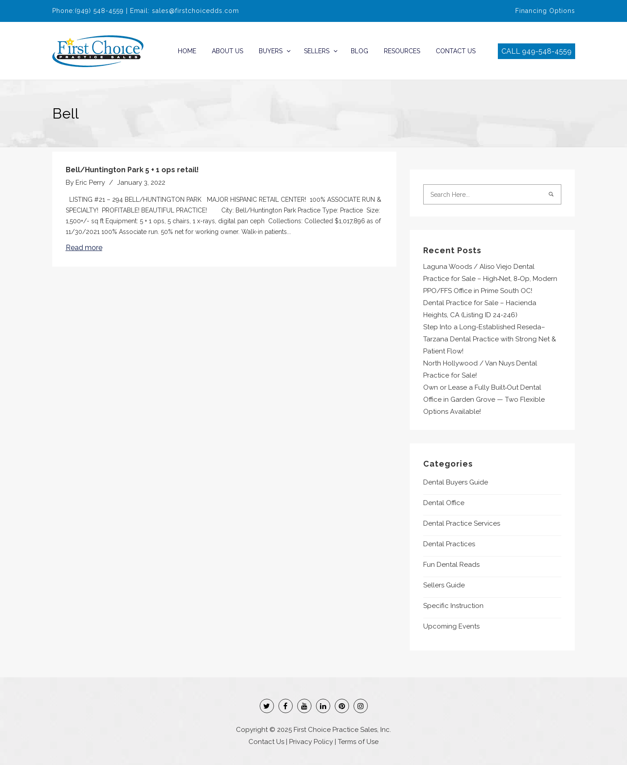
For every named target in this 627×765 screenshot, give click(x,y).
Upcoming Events (451, 626)
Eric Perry (90, 182)
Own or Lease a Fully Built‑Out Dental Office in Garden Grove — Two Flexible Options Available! (484, 399)
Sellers (316, 51)
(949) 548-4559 (99, 10)
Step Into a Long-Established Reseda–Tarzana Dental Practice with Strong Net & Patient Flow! (489, 339)
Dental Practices (449, 544)
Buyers (270, 51)
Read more (84, 247)
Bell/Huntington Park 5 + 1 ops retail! (132, 170)
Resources (402, 51)
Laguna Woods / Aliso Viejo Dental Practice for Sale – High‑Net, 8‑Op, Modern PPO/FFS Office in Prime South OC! (490, 279)
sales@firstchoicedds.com (195, 10)
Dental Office (443, 503)
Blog (359, 51)
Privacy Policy (311, 742)
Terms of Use (358, 742)
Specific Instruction (453, 606)
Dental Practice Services (461, 523)
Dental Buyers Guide (455, 482)
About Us (227, 51)
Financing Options (545, 10)
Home (187, 51)
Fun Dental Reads (451, 565)
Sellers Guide (444, 585)
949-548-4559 (547, 51)
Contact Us (456, 51)
